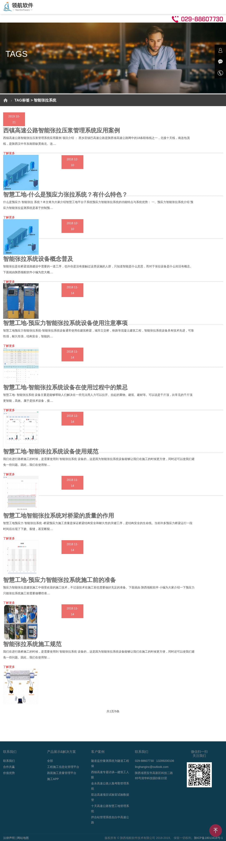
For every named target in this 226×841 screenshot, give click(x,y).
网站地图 (23, 838)
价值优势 (9, 773)
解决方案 (68, 6)
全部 (50, 760)
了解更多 (9, 153)
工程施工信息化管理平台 (63, 767)
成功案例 (108, 6)
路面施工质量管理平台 (61, 773)
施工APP (53, 779)
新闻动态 (128, 6)
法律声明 (9, 838)
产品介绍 (88, 6)
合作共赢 (9, 767)
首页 (51, 6)
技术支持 (148, 6)
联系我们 (9, 760)
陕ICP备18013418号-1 (208, 838)
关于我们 (168, 6)
